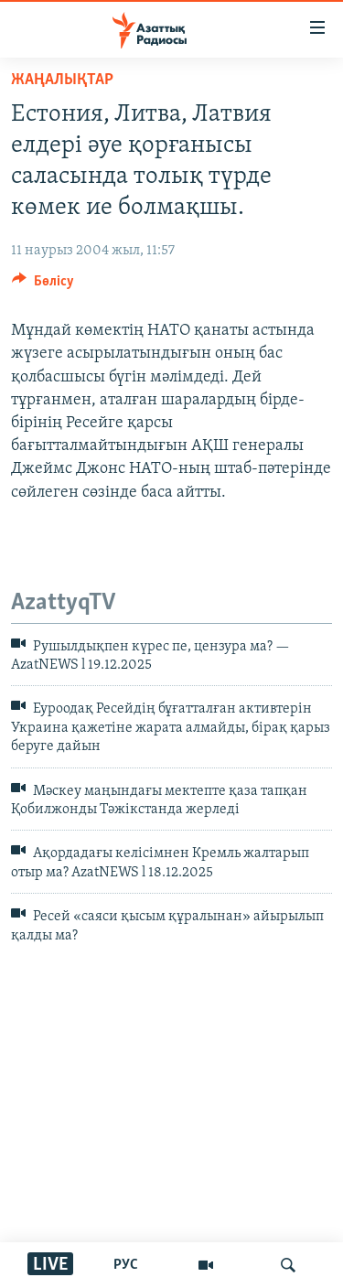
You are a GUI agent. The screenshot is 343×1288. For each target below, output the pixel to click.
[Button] (43, 285)
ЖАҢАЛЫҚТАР (62, 80)
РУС (125, 1265)
